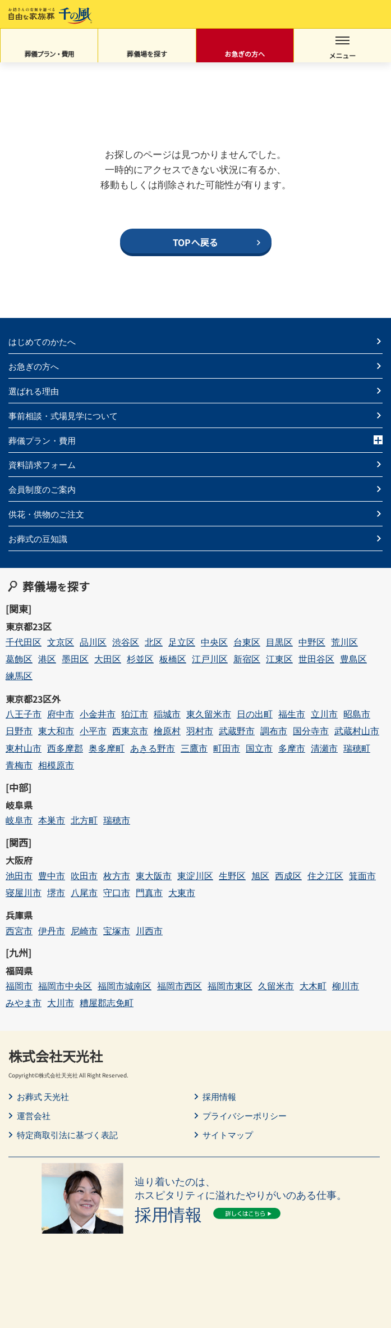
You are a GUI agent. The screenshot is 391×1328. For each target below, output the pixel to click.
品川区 (93, 641)
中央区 (214, 641)
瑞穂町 (356, 748)
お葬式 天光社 (43, 1096)
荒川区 (344, 641)
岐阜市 (19, 820)
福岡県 (19, 971)
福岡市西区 (179, 985)
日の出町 (255, 713)
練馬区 (19, 675)
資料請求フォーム (42, 464)
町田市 (226, 748)
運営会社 (33, 1116)
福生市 (291, 713)
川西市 (149, 930)
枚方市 (116, 875)
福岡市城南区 (124, 985)
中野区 (311, 641)
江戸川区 (210, 658)
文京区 (60, 641)
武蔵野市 (237, 730)
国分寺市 (311, 730)
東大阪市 (154, 875)
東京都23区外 (33, 699)
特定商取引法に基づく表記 (67, 1135)
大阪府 (19, 860)
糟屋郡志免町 (107, 1002)
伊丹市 (51, 930)
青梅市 (19, 764)
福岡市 (19, 985)
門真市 (149, 892)
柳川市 (345, 985)
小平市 (93, 730)
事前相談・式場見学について (63, 415)
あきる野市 (152, 748)
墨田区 (75, 658)
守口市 (116, 892)
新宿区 (246, 658)
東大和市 (56, 730)
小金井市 (98, 713)
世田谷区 (316, 658)
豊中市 (51, 875)
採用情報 (219, 1096)
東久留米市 (208, 713)
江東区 (279, 658)
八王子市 (24, 713)
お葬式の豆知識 (37, 538)
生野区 (232, 875)
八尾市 (84, 892)
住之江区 (325, 875)
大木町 (313, 985)
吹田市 (84, 875)
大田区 (107, 658)
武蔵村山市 (356, 730)
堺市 (56, 892)
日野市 (19, 730)
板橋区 (172, 658)
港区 (47, 658)
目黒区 (279, 641)
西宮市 (19, 930)
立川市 (324, 713)
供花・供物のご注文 (46, 514)
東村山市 (24, 748)
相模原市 (56, 764)
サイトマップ (228, 1135)
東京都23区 (29, 626)
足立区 (181, 641)
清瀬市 (324, 748)
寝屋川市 (24, 892)
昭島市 (356, 713)
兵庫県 (19, 915)
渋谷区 (125, 641)
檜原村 (167, 730)
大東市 (181, 892)
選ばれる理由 (33, 391)
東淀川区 (195, 875)
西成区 (288, 875)
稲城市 (167, 713)
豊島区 (353, 658)
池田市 (19, 875)
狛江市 (134, 713)
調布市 (273, 730)
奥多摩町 (107, 748)
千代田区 (24, 641)
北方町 (84, 820)
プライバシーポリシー (245, 1116)
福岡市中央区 (65, 985)
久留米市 (276, 985)
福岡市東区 (230, 985)
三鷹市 (194, 748)
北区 (154, 641)
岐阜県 (19, 805)
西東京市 (130, 730)
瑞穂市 (116, 820)
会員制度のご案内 (42, 489)
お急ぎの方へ (244, 53)
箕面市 (362, 875)
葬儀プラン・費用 (49, 53)
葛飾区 (19, 658)
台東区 (246, 641)
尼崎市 (84, 930)
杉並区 (140, 658)
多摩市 (291, 748)
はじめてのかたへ (42, 341)
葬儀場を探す (147, 53)
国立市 (259, 748)
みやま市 (24, 1002)
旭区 (260, 875)
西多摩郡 (65, 748)
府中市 (60, 713)
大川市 (60, 1002)
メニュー (342, 48)
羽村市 (199, 730)
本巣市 (51, 820)
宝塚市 (116, 930)
